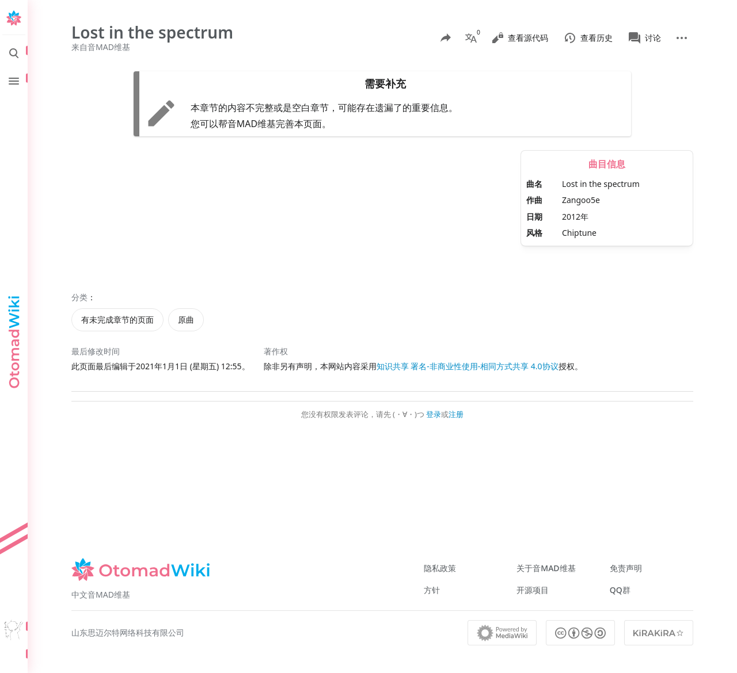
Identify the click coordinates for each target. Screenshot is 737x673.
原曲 (186, 319)
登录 (433, 414)
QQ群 (620, 589)
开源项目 (532, 589)
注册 (456, 414)
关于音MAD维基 (545, 568)
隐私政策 (440, 568)
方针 (432, 589)
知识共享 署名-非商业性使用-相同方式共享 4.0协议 (468, 366)
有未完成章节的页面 (117, 319)
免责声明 (626, 568)
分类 (79, 297)
